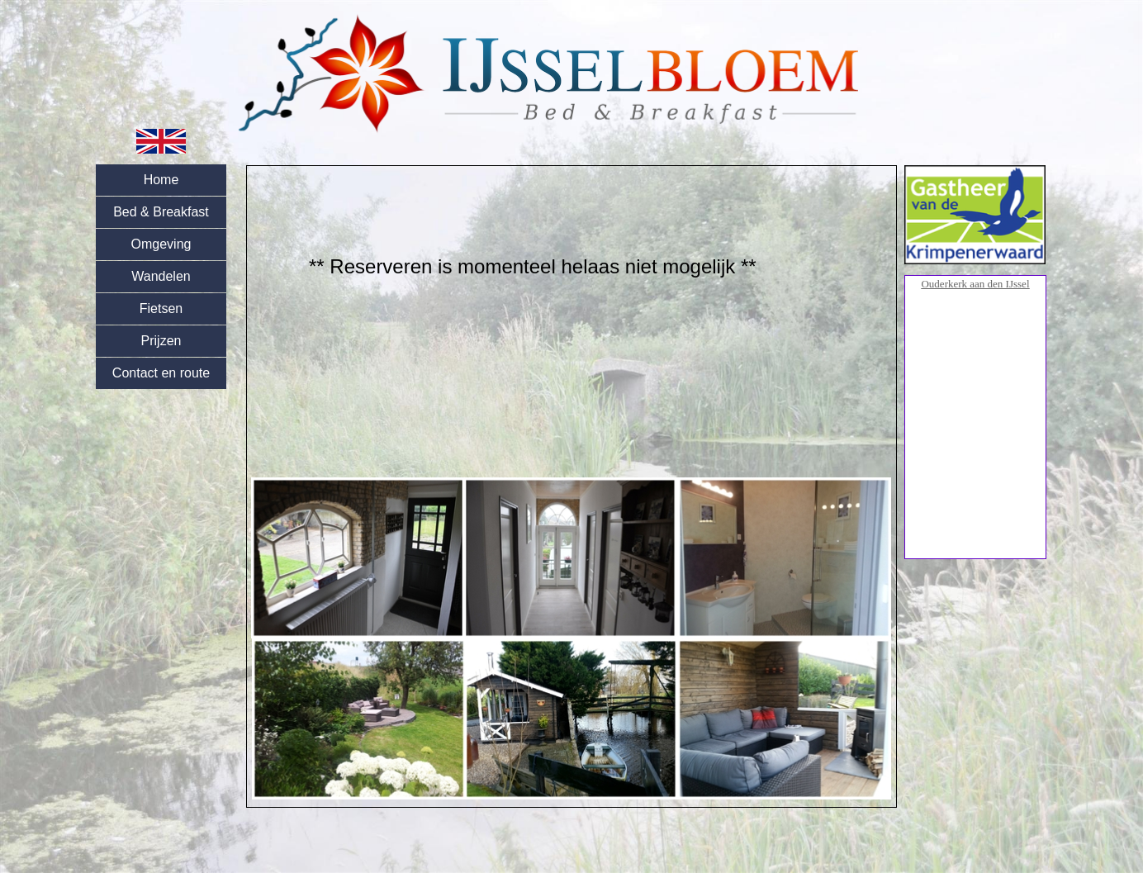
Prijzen (161, 341)
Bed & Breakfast (161, 212)
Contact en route (161, 373)
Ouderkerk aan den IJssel (975, 284)
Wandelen (160, 276)
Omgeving (161, 244)
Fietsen (161, 308)
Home (161, 180)
